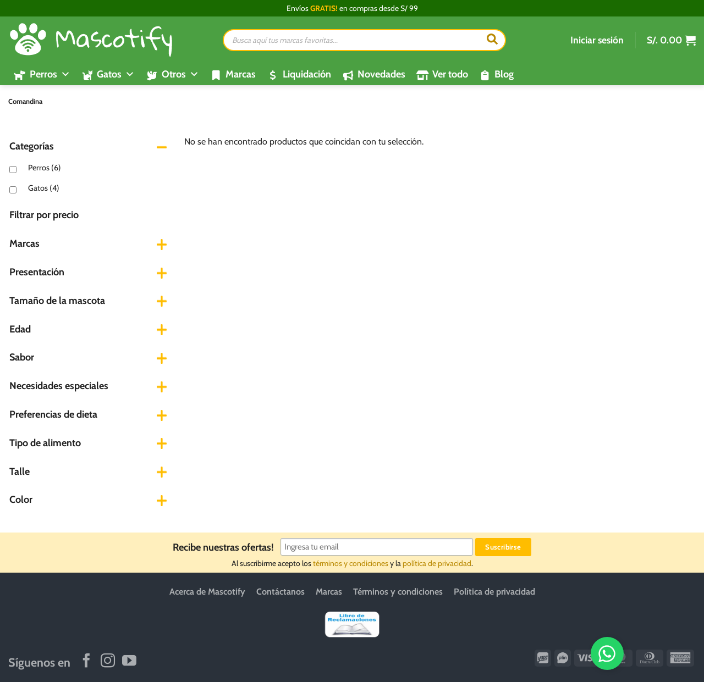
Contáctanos (280, 591)
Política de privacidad (494, 591)
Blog (504, 74)
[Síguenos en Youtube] (129, 661)
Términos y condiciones (398, 591)
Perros (44, 168)
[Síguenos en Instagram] (108, 661)
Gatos (43, 188)
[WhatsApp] (658, 653)
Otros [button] (180, 74)
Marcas (241, 74)
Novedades (381, 74)
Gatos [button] (116, 74)
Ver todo (450, 74)
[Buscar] (492, 40)
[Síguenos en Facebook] (86, 661)
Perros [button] (50, 74)
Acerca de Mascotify (207, 591)
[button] (597, 40)
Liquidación (307, 74)
